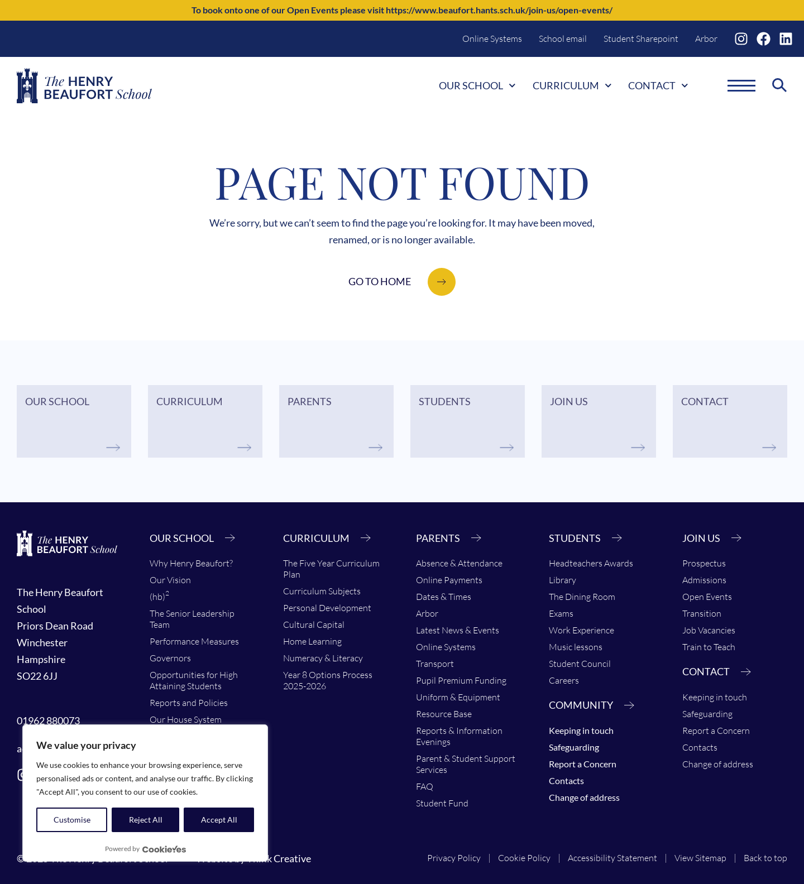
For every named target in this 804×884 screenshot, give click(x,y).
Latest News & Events (457, 630)
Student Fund (442, 803)
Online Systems (492, 38)
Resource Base (444, 713)
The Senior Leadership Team (192, 619)
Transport (435, 663)
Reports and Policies (189, 702)
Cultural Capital (313, 624)
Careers (564, 680)
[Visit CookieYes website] (164, 849)
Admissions (704, 579)
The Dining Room (582, 596)
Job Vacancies (708, 630)
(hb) (159, 595)
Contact (658, 85)
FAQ (424, 786)
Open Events (707, 596)
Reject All (145, 819)
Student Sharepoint (641, 38)
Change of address (584, 797)
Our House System (186, 719)
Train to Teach (708, 646)
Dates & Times (443, 596)
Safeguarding (574, 747)
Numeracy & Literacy (323, 658)
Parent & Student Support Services (465, 764)
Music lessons (575, 646)
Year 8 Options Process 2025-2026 (327, 680)
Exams (561, 613)
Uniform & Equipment (458, 697)
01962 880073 (48, 720)
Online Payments (449, 579)
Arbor (706, 38)
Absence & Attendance (459, 563)
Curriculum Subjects (322, 591)
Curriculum (572, 85)
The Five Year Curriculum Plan (331, 569)
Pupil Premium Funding (461, 680)
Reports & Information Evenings (459, 736)
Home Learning (312, 641)
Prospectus (704, 563)
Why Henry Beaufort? (191, 563)
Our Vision (170, 579)
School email (563, 38)
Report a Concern (582, 763)
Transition (701, 613)
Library (562, 579)
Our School (477, 85)
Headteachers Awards (591, 563)
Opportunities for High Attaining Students (194, 680)
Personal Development (327, 607)
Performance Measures (194, 641)
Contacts (566, 780)
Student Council (580, 663)
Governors (170, 658)
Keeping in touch (581, 730)
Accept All (219, 819)
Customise (72, 819)
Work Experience (581, 630)
